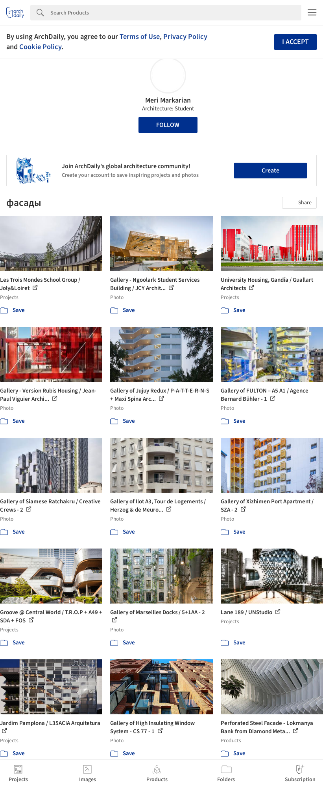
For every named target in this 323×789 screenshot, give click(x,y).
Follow (167, 125)
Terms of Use (140, 36)
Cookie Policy (40, 47)
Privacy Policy (185, 36)
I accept (295, 42)
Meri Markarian (168, 100)
